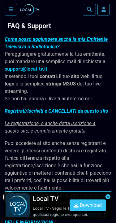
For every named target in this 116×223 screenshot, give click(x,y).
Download (88, 205)
